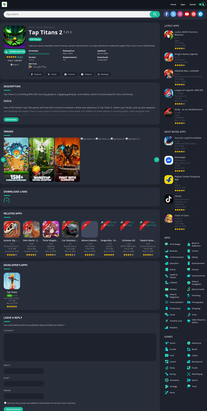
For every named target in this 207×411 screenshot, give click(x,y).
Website (7, 390)
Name (7, 365)
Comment (9, 330)
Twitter (52, 74)
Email (7, 378)
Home (173, 4)
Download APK (14, 51)
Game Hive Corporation (39, 53)
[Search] (82, 14)
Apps (183, 4)
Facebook (35, 74)
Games (193, 4)
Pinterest (69, 74)
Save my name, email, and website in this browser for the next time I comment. (41, 403)
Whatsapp (102, 74)
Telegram (86, 74)
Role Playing (49, 27)
